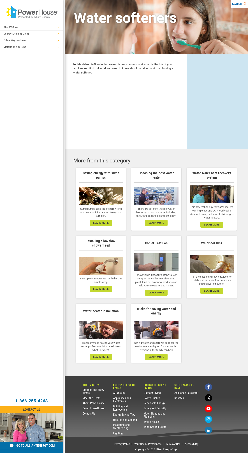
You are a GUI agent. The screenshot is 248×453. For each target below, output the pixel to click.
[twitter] (208, 397)
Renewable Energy (154, 403)
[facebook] (208, 387)
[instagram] (208, 419)
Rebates (179, 398)
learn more (101, 222)
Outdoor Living (152, 393)
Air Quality (119, 393)
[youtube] (208, 408)
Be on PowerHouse (94, 408)
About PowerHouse (94, 403)
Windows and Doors (155, 427)
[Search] (239, 4)
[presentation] (125, 108)
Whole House (151, 422)
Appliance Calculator (186, 393)
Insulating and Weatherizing (121, 426)
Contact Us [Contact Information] (31, 409)
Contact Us (89, 413)
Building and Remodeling (120, 408)
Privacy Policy (122, 444)
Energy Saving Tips (124, 414)
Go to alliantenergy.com (32, 445)
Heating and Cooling (125, 420)
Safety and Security (155, 408)
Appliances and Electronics (122, 399)
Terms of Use (173, 444)
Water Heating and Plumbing (154, 415)
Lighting (118, 433)
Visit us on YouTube (31, 46)
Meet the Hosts (91, 398)
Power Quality (152, 398)
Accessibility (191, 444)
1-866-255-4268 (31, 400)
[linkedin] (208, 430)
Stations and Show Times (93, 391)
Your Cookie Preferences (147, 444)
